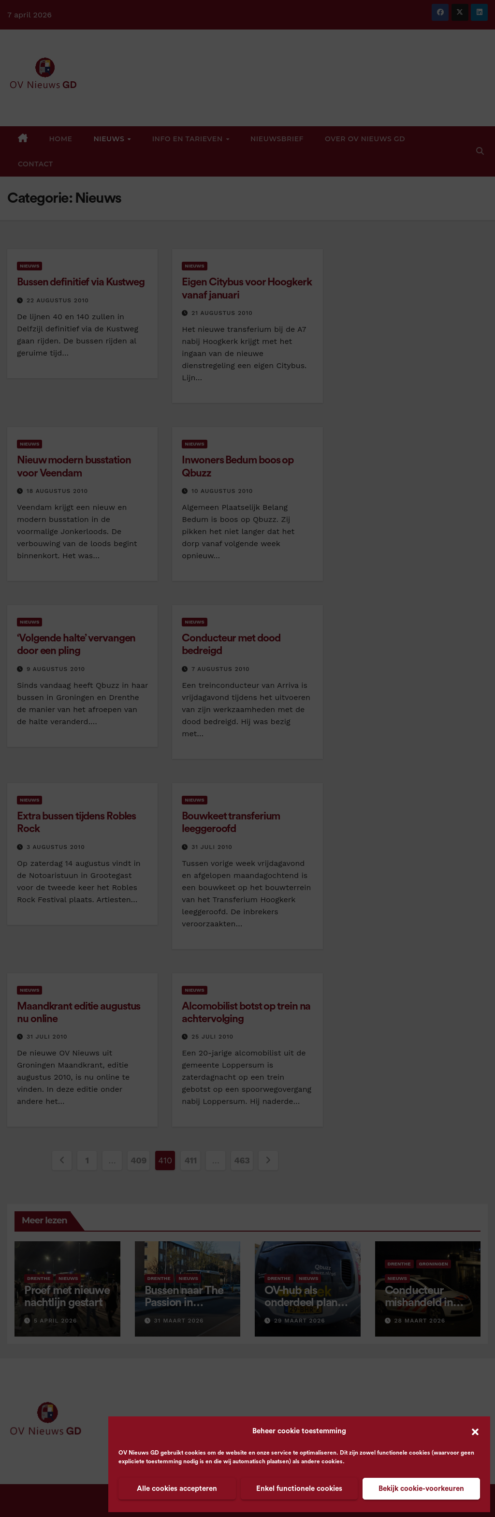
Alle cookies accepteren (177, 1488)
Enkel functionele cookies (299, 1488)
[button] (475, 1431)
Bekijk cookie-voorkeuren (421, 1488)
